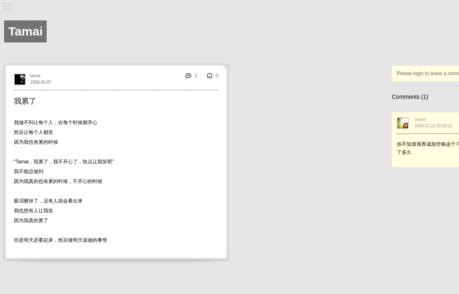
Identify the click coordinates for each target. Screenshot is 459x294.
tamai (35, 76)
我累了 (25, 101)
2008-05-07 (40, 82)
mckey (420, 119)
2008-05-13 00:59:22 (433, 126)
